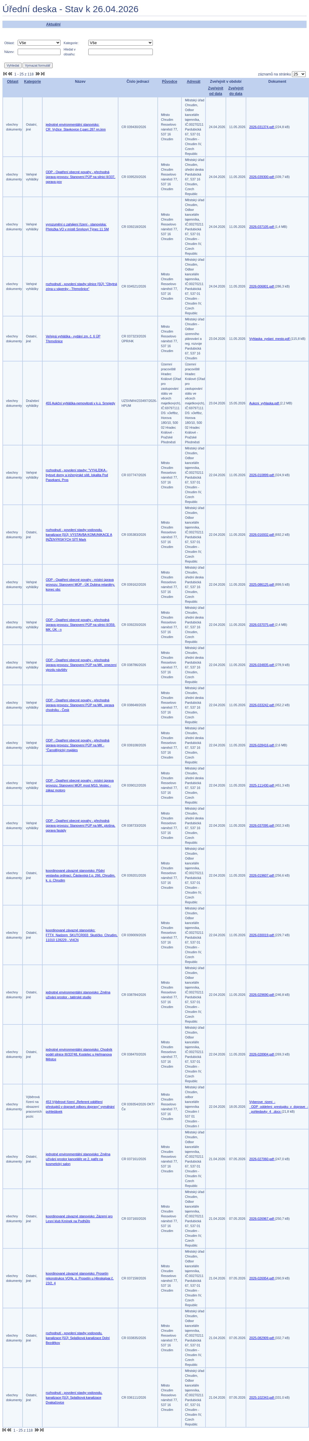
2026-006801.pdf (262, 286)
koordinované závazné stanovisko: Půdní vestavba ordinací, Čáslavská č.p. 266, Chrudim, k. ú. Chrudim (80, 875)
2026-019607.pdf (262, 875)
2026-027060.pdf (262, 1159)
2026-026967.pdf (262, 1218)
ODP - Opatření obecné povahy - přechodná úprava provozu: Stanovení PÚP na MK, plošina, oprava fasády (80, 825)
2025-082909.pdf (262, 1338)
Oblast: (9, 43)
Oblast (12, 81)
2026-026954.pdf (262, 1278)
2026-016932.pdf (262, 534)
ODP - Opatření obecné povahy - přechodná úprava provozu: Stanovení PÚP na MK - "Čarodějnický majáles (77, 745)
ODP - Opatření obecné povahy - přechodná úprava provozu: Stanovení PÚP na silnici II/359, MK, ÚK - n (80, 624)
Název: (9, 52)
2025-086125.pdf (262, 584)
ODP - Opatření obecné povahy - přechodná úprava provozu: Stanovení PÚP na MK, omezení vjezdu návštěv (81, 665)
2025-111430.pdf (262, 785)
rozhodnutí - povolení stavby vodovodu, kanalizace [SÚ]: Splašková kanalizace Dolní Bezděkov (78, 1338)
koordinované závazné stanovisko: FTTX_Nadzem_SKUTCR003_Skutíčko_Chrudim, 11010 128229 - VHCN (82, 935)
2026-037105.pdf (262, 227)
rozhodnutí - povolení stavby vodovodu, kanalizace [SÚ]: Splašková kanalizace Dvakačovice (74, 1397)
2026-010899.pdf (262, 475)
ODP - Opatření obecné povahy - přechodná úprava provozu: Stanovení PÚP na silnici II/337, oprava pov (80, 176)
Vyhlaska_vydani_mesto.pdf (269, 338)
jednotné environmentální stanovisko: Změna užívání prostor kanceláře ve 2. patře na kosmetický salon (78, 1159)
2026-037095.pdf (262, 825)
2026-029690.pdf (262, 994)
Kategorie (32, 81)
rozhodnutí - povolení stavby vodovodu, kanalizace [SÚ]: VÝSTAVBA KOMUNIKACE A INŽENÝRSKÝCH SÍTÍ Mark (79, 534)
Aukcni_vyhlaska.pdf (264, 403)
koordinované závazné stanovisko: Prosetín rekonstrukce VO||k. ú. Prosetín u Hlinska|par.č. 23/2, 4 (80, 1278)
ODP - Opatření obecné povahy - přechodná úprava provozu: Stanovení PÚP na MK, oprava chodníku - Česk (80, 705)
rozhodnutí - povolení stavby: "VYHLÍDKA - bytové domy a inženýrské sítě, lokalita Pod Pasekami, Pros (77, 475)
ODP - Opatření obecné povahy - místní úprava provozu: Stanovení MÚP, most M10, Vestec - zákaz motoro (80, 785)
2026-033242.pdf (262, 705)
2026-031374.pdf (262, 127)
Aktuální (53, 24)
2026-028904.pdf (262, 1054)
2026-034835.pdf (262, 665)
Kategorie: (71, 43)
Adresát (193, 81)
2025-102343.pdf (262, 1397)
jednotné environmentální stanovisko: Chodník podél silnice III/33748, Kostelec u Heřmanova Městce (79, 1054)
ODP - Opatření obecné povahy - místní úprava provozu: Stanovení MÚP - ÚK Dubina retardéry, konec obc (80, 584)
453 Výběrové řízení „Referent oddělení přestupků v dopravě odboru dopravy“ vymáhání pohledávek (80, 1106)
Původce (169, 81)
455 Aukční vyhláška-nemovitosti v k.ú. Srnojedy (80, 403)
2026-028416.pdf (262, 745)
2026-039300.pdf (262, 177)
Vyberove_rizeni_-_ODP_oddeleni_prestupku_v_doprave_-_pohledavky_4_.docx (278, 1106)
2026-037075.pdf (262, 624)
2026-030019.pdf (262, 935)
